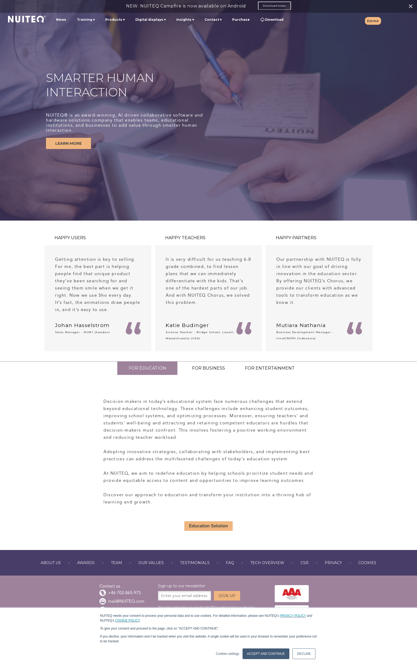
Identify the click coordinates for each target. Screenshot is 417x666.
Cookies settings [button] (227, 654)
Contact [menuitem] (212, 20)
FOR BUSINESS (208, 368)
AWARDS (86, 562)
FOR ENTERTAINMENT (270, 368)
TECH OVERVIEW (267, 562)
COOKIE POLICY (127, 620)
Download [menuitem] (271, 20)
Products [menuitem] (113, 20)
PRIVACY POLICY (293, 616)
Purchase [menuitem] (241, 20)
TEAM (116, 562)
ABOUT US (51, 562)
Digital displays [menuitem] (149, 20)
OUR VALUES (151, 562)
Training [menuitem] (84, 20)
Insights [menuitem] (183, 20)
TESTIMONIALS (195, 562)
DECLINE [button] (304, 654)
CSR (304, 562)
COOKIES (367, 562)
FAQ (230, 562)
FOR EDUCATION (147, 368)
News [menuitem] (61, 20)
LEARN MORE (68, 143)
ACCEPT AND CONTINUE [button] (266, 654)
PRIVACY (333, 562)
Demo (373, 21)
